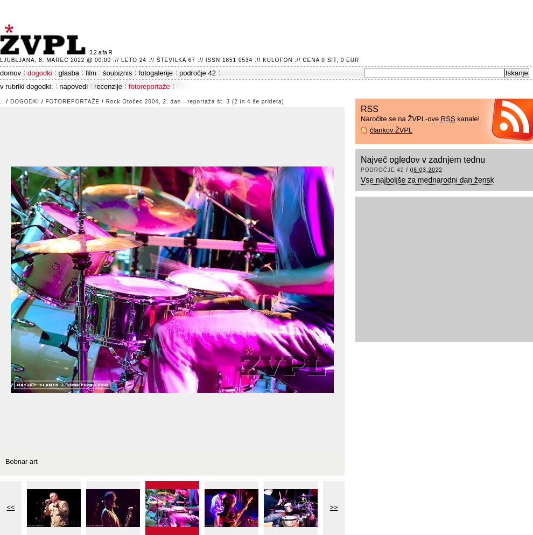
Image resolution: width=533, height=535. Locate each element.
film (91, 73)
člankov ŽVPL (391, 130)
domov (10, 73)
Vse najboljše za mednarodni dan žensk (427, 180)
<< (11, 507)
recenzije (108, 86)
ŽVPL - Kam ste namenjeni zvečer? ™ (44, 39)
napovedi (73, 86)
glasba (69, 73)
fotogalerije (155, 73)
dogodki (39, 73)
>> (334, 507)
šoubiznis (117, 73)
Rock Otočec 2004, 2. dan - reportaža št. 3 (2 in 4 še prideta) (195, 102)
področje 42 (197, 73)
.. (2, 102)
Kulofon (277, 60)
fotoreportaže (149, 86)
